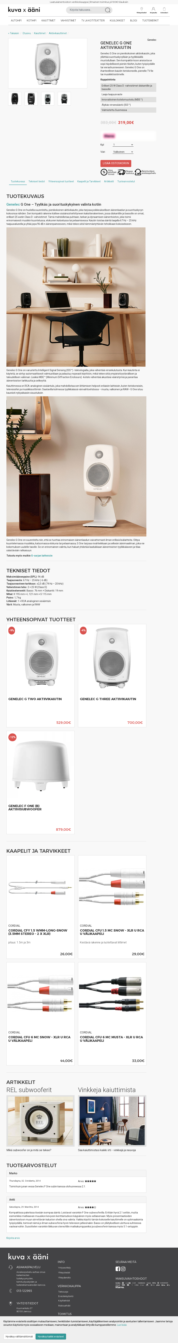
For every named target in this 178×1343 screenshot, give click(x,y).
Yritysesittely (64, 1267)
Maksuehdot (64, 1305)
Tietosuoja (63, 1291)
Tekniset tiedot (37, 181)
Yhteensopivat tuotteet (61, 181)
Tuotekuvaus (18, 181)
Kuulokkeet (117, 20)
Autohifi (16, 20)
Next (81, 63)
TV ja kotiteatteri (93, 20)
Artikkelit (109, 181)
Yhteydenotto (64, 1277)
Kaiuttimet (48, 20)
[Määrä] (123, 145)
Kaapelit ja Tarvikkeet (89, 181)
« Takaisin (13, 33)
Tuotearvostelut (126, 181)
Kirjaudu (153, 10)
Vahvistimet (68, 20)
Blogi (133, 20)
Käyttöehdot (64, 1300)
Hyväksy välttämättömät (19, 1336)
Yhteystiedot (142, 10)
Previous (14, 63)
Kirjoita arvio (13, 1238)
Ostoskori (164, 13)
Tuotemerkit (150, 20)
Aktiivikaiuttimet (58, 33)
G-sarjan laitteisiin (41, 555)
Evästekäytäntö (65, 1296)
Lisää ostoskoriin (116, 163)
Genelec (13, 204)
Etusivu (27, 33)
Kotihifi (31, 20)
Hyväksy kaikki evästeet (51, 1336)
